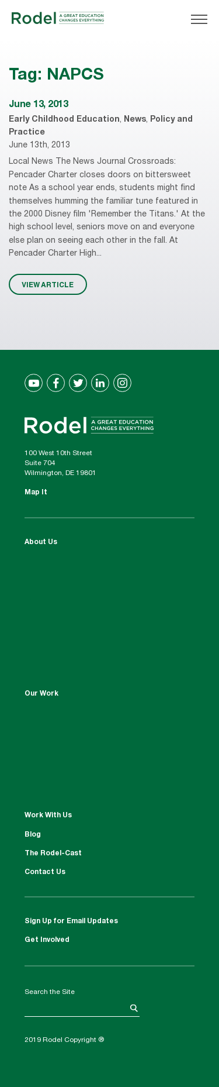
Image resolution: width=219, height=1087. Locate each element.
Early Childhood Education (64, 120)
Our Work (41, 693)
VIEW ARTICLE (48, 284)
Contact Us (45, 872)
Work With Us (48, 815)
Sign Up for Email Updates (71, 921)
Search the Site (50, 992)
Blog (33, 834)
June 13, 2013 (38, 105)
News (135, 120)
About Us (41, 542)
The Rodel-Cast (53, 853)
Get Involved (47, 940)
